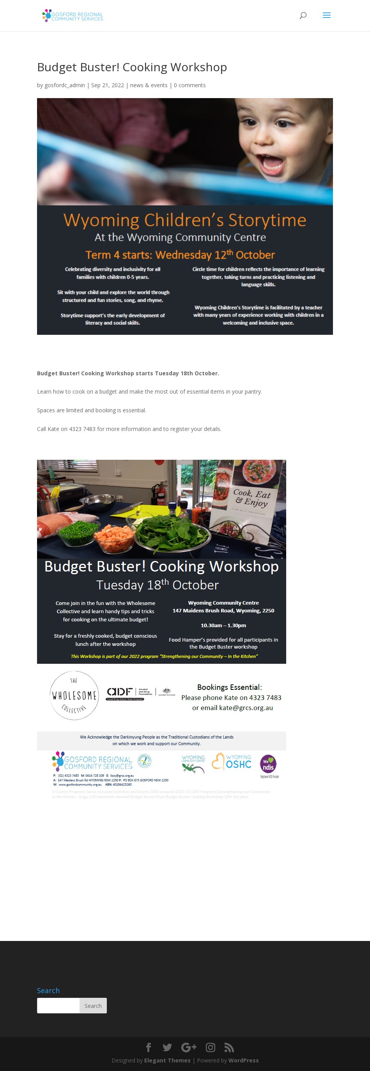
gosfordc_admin (64, 85)
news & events (149, 85)
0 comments (190, 85)
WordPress (243, 1060)
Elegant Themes (167, 1060)
